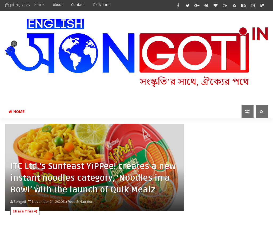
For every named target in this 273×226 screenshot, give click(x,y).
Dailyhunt (101, 4)
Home (39, 4)
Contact (78, 4)
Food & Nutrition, (80, 201)
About (58, 4)
